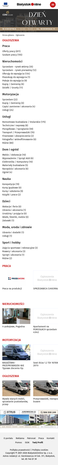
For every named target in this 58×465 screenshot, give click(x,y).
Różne (5, 142)
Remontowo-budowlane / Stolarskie (21, 122)
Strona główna (8, 35)
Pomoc (18, 442)
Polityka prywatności (20, 450)
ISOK (27, 442)
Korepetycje (8, 184)
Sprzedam (7, 99)
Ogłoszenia (20, 35)
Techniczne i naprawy (13, 125)
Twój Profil (37, 442)
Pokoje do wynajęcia (13, 80)
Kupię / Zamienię (11, 84)
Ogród (5, 172)
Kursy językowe (10, 187)
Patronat (31, 438)
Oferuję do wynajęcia (13, 73)
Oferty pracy (8, 51)
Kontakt (50, 438)
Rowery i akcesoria (12, 251)
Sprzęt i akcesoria (11, 254)
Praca (41, 438)
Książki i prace (9, 194)
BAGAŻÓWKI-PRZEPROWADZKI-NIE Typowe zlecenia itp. (13, 365)
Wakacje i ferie (10, 206)
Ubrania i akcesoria (12, 210)
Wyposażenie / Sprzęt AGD (16, 158)
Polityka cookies (40, 450)
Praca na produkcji (12, 288)
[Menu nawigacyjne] (53, 5)
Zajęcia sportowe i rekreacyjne (18, 247)
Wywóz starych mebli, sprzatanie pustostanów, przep (15, 401)
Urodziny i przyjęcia (12, 213)
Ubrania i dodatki (11, 232)
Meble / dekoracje (11, 154)
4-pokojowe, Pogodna (13, 326)
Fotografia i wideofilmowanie (17, 139)
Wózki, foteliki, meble (13, 217)
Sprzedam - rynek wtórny (15, 66)
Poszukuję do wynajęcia (14, 77)
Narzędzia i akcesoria (13, 168)
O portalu (8, 438)
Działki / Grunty (10, 87)
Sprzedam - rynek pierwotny (17, 70)
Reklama (20, 438)
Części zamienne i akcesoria (17, 106)
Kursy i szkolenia (11, 191)
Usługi (5, 110)
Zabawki (6, 220)
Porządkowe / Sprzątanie (15, 129)
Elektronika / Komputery (15, 161)
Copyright (10, 453)
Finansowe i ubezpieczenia (16, 135)
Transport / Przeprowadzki (16, 132)
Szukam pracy (9, 54)
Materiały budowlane (13, 165)
